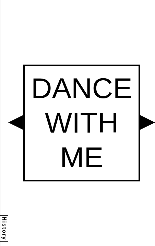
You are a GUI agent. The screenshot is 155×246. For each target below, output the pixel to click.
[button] (15, 122)
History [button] (4, 228)
